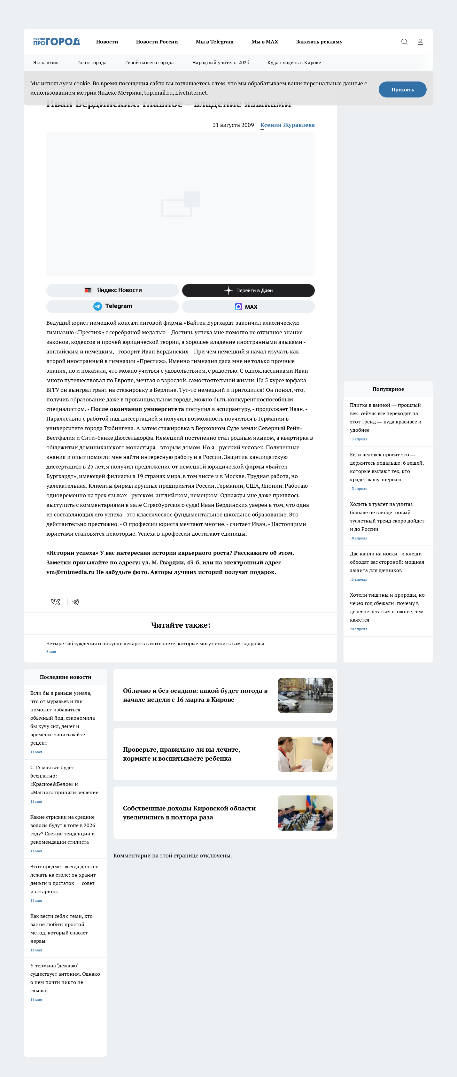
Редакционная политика (207, 950)
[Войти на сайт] (420, 41)
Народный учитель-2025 (220, 62)
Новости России (157, 41)
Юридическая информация (48, 964)
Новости (107, 41)
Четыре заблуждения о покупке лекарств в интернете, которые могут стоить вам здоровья (180, 648)
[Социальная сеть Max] (248, 306)
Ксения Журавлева (287, 124)
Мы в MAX (265, 41)
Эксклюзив (46, 62)
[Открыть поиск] (404, 41)
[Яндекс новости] (112, 290)
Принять (402, 89)
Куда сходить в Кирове (294, 62)
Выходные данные (121, 964)
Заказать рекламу (319, 41)
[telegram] (78, 601)
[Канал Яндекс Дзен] (248, 290)
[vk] (56, 601)
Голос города (92, 62)
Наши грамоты (118, 942)
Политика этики (200, 942)
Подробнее (192, 987)
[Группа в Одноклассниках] (320, 908)
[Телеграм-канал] (112, 306)
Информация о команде (45, 942)
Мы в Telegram (215, 41)
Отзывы (112, 934)
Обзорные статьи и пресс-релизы (216, 934)
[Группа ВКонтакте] (304, 908)
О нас (29, 934)
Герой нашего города (149, 62)
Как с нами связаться (43, 950)
